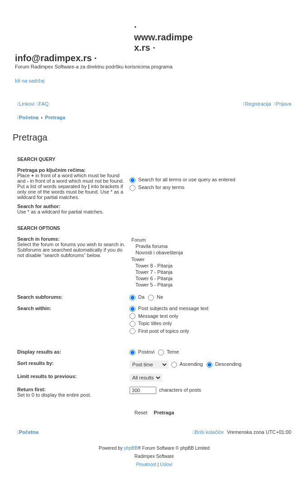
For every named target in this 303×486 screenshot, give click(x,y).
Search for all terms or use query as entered (183, 179)
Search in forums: (38, 239)
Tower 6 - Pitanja (210, 279)
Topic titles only (151, 323)
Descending (224, 364)
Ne (155, 297)
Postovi (142, 352)
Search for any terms (157, 187)
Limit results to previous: (47, 376)
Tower (210, 260)
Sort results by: (35, 363)
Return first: (31, 389)
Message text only (154, 316)
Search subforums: (40, 297)
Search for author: (38, 206)
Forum (210, 240)
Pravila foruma (210, 246)
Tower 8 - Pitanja (210, 266)
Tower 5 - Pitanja (210, 285)
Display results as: (39, 352)
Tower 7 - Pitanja (210, 272)
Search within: (34, 308)
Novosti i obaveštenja (210, 253)
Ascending (187, 364)
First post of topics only (159, 331)
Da (137, 297)
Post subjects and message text (169, 308)
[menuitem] (42, 104)
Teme (168, 352)
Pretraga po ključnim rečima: (51, 170)
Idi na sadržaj (29, 80)
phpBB (131, 448)
